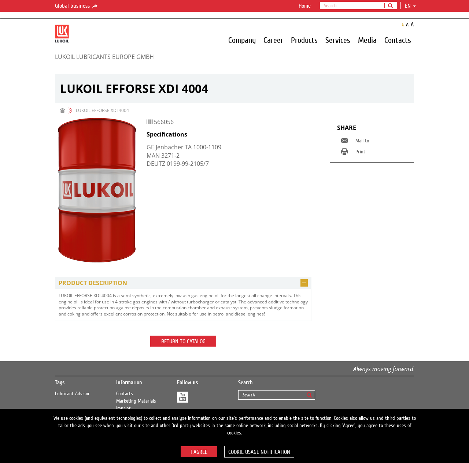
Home (305, 6)
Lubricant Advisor (72, 394)
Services (337, 40)
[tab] (183, 283)
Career (273, 40)
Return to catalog (183, 341)
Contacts (397, 40)
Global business (77, 6)
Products (304, 40)
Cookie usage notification (259, 452)
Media (367, 40)
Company (242, 40)
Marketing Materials (136, 401)
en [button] (410, 6)
